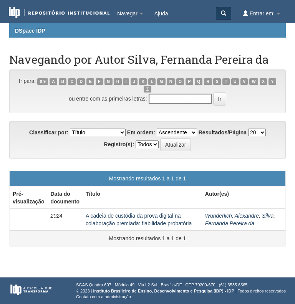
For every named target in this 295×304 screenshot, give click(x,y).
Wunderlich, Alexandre (232, 216)
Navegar (130, 13)
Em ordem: (141, 132)
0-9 (43, 81)
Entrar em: (261, 13)
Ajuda (161, 13)
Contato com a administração (103, 296)
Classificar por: (48, 132)
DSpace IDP (30, 31)
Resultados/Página (223, 132)
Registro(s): (119, 144)
